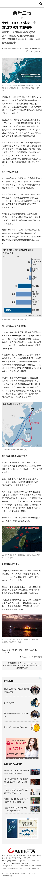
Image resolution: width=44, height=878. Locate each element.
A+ (36, 51)
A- (40, 51)
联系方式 (24, 873)
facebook (25, 657)
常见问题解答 (14, 873)
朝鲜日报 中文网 (22, 3)
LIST (30, 51)
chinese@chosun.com (16, 868)
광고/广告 (32, 873)
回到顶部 (37, 657)
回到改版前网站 (8, 876)
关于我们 (5, 873)
